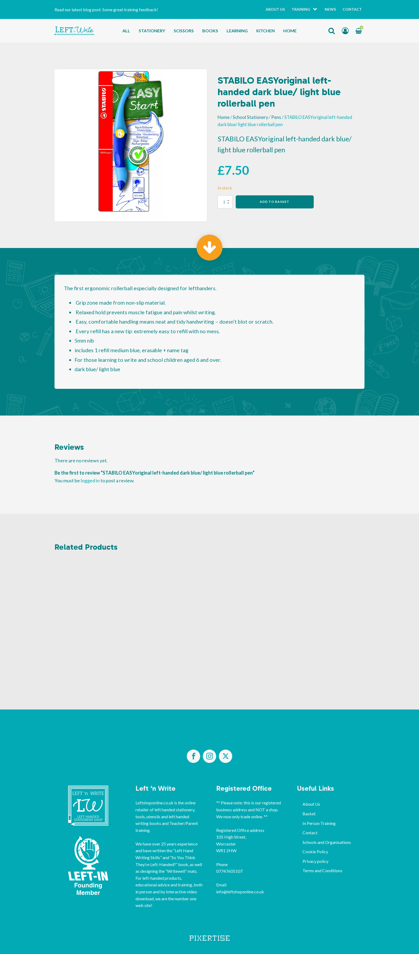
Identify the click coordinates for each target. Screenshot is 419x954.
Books (210, 30)
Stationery (152, 30)
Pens (276, 117)
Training (301, 9)
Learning (237, 30)
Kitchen (265, 30)
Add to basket (274, 202)
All (126, 30)
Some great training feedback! (130, 9)
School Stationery (250, 117)
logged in (90, 480)
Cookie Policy (315, 851)
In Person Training (319, 823)
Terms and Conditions (322, 870)
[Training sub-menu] (316, 9)
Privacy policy (315, 861)
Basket (309, 813)
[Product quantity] (225, 201)
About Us (275, 9)
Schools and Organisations (326, 842)
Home (290, 30)
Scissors (184, 30)
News (330, 9)
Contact (352, 9)
